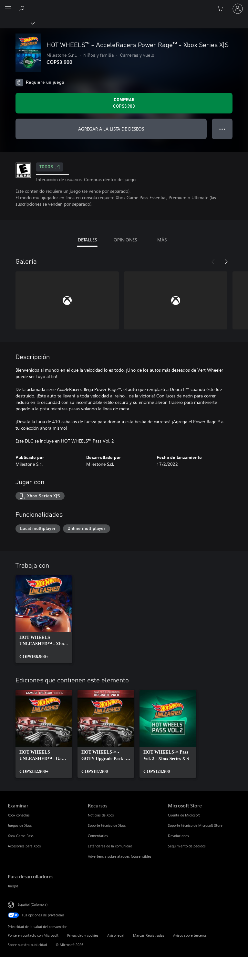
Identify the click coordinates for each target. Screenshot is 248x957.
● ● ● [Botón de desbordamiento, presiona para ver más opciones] (222, 129)
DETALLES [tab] (87, 240)
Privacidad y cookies (82, 935)
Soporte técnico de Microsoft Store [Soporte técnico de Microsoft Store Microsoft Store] (195, 825)
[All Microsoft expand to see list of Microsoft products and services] (8, 8)
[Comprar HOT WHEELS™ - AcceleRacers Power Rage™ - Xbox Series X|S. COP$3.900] (124, 103)
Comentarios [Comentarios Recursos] (98, 836)
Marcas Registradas (148, 935)
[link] (44, 619)
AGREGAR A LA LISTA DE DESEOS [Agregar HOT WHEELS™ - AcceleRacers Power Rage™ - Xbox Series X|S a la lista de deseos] (111, 129)
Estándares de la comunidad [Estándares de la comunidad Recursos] (110, 846)
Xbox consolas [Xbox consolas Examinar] (19, 815)
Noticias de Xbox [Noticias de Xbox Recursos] (101, 815)
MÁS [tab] (162, 240)
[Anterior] (213, 261)
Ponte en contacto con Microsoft (33, 935)
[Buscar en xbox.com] (22, 8)
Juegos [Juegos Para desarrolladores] (13, 886)
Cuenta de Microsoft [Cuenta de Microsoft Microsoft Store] (184, 815)
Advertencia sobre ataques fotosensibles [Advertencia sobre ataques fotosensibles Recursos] (119, 856)
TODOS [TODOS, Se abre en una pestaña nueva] (49, 167)
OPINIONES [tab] (125, 240)
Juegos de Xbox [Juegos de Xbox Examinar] (20, 825)
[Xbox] (17, 22)
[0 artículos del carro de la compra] (222, 8)
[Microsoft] (123, 5)
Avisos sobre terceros (190, 935)
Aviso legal (115, 935)
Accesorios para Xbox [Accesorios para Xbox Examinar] (24, 846)
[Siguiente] (226, 261)
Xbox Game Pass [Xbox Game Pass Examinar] (21, 836)
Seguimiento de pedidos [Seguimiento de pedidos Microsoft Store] (187, 846)
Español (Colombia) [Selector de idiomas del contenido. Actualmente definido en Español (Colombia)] (32, 904)
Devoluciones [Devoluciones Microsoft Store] (178, 836)
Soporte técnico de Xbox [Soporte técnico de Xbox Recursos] (107, 825)
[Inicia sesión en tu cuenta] (237, 8)
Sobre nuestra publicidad (27, 944)
